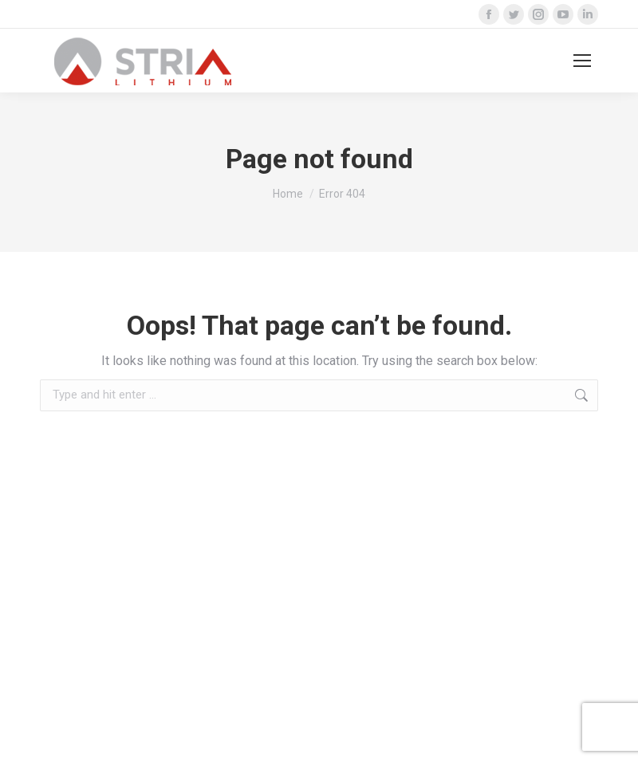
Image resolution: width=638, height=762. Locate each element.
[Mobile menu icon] (582, 61)
